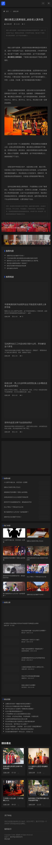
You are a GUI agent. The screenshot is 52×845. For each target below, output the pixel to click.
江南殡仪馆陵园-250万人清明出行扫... (33, 667)
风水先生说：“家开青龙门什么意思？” (16, 724)
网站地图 (7, 839)
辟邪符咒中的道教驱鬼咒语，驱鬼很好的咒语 (18, 502)
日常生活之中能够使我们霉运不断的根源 (17, 706)
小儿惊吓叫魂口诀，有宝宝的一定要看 (15, 482)
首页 (7, 11)
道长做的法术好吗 (12, 268)
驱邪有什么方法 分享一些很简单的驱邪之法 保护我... (23, 260)
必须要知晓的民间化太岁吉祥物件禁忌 (33, 658)
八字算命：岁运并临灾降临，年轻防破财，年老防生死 (21, 716)
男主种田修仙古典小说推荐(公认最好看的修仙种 (20, 721)
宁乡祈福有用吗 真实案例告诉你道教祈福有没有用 (22, 258)
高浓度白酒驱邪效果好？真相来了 (17, 263)
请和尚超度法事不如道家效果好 (18, 422)
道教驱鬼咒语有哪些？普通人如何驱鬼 (15, 492)
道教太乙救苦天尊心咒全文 (12, 487)
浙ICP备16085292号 (16, 837)
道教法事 (16, 11)
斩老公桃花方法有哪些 (28, 685)
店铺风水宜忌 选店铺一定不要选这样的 (26, 226)
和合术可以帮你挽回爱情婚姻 (30, 676)
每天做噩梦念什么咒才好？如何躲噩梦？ (16, 512)
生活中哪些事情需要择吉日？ (14, 711)
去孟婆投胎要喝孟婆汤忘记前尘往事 (16, 719)
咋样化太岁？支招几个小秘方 (30, 639)
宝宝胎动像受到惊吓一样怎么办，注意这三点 (19, 731)
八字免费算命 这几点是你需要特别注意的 (18, 714)
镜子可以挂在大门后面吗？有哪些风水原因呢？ (19, 709)
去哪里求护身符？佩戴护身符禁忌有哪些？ (18, 704)
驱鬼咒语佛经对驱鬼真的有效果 (16, 266)
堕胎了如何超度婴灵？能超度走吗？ (33, 649)
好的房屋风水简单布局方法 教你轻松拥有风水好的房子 (26, 239)
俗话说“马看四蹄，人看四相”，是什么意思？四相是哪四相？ (23, 726)
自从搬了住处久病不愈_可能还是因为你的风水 (19, 729)
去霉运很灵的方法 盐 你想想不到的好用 (16, 497)
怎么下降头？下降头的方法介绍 (13, 507)
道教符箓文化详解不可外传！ (16, 255)
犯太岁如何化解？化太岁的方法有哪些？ (34, 630)
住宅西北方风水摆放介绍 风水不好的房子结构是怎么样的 (21, 623)
